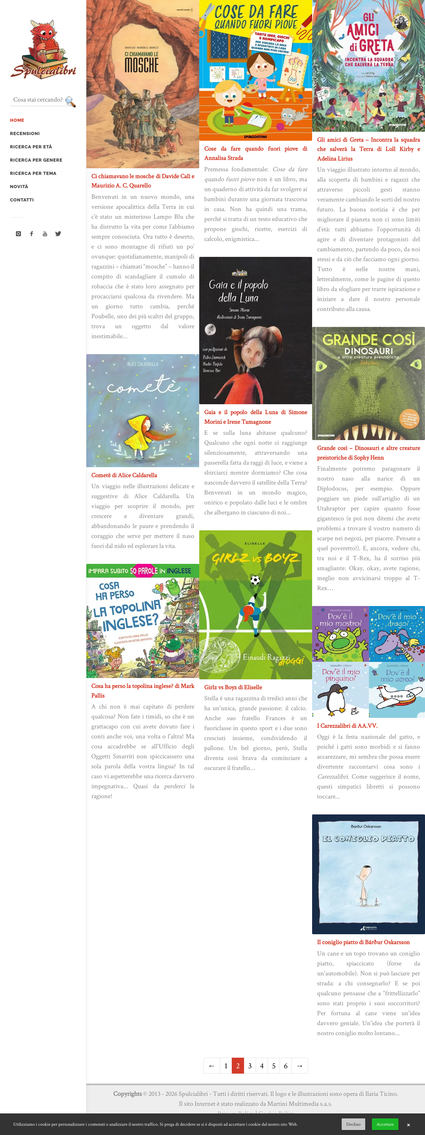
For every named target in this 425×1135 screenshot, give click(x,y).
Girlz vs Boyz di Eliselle (233, 687)
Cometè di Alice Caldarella (124, 475)
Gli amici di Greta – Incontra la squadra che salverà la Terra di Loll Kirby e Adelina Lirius (368, 149)
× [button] (408, 1124)
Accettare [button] (385, 1124)
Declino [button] (353, 1124)
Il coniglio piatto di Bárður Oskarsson (363, 942)
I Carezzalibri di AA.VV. (347, 725)
